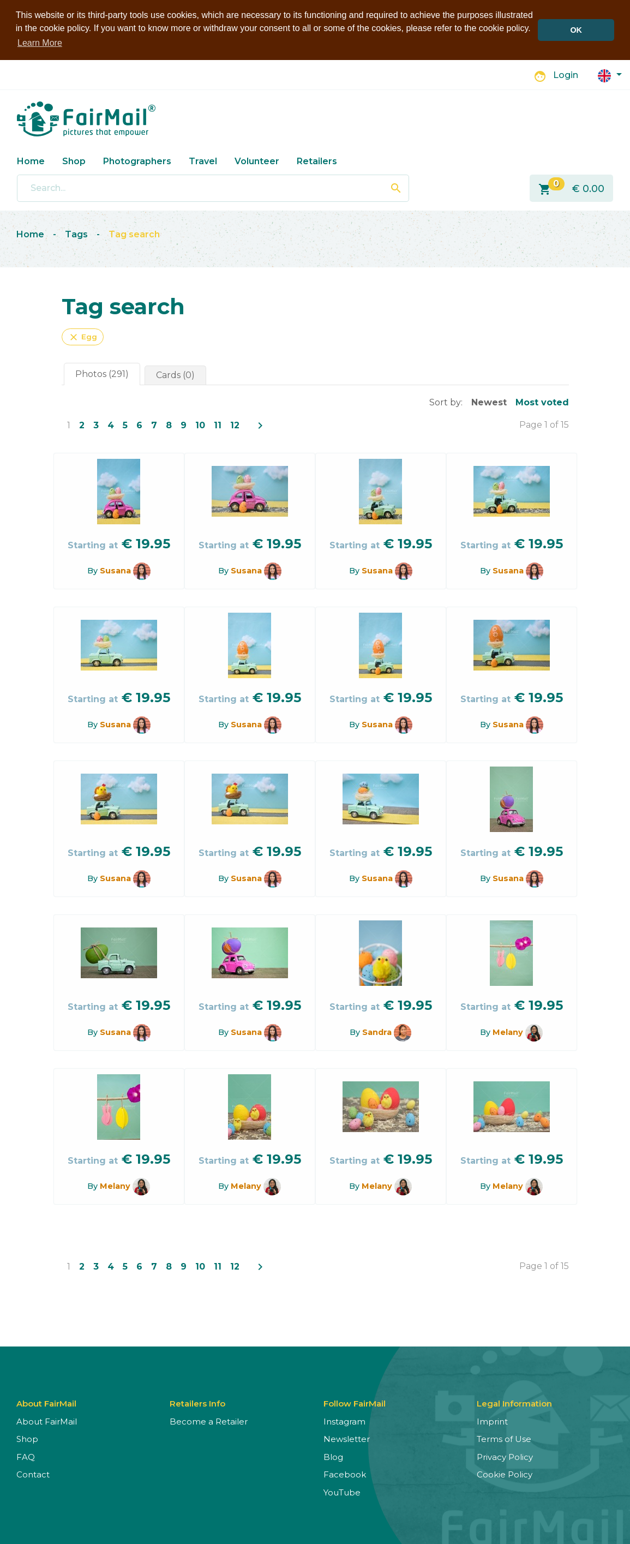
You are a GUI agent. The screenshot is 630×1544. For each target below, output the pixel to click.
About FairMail (46, 1421)
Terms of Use (504, 1439)
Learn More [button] (39, 42)
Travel (203, 160)
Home (31, 160)
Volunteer (257, 160)
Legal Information (514, 1403)
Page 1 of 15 (544, 424)
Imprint (492, 1421)
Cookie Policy (504, 1474)
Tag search (134, 234)
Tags (76, 234)
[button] (610, 74)
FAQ (25, 1456)
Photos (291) (102, 373)
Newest (489, 402)
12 (234, 425)
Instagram (344, 1421)
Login (565, 75)
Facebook (344, 1474)
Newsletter (346, 1439)
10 (200, 425)
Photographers (137, 160)
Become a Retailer (209, 1421)
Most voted (542, 402)
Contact (33, 1474)
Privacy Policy (505, 1456)
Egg (82, 336)
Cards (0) (175, 374)
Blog (333, 1456)
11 (217, 425)
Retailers (317, 160)
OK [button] (576, 30)
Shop (74, 160)
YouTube (342, 1492)
